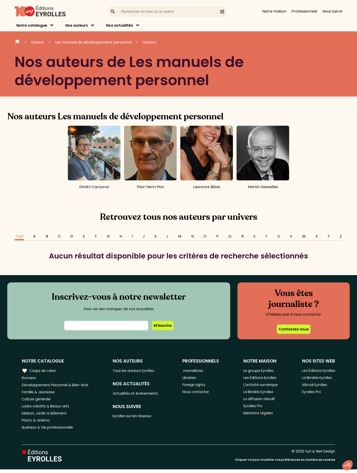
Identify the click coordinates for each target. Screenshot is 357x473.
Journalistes (194, 370)
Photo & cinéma (36, 423)
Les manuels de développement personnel (93, 42)
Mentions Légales (257, 415)
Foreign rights (195, 385)
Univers (37, 42)
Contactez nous (294, 329)
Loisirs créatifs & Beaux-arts (47, 408)
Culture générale (37, 400)
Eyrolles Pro (252, 408)
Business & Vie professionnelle (48, 430)
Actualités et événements (138, 393)
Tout (19, 236)
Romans (29, 378)
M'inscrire (163, 325)
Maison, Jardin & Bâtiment (45, 415)
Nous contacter (197, 393)
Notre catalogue (31, 25)
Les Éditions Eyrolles (259, 378)
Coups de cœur (39, 370)
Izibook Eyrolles (313, 385)
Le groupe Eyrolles (258, 370)
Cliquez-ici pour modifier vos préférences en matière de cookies (285, 463)
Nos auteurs (76, 25)
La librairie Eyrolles (258, 393)
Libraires (190, 378)
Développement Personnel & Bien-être (57, 385)
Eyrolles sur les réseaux (135, 417)
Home (17, 42)
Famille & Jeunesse (39, 393)
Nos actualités (119, 25)
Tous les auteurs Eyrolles (136, 370)
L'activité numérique (260, 385)
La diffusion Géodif (258, 400)
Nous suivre (332, 11)
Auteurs (149, 42)
